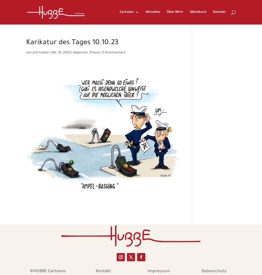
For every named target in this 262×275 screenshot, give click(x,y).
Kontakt (219, 12)
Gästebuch (198, 12)
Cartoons (127, 12)
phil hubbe (40, 53)
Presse (95, 53)
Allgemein (80, 53)
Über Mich (175, 12)
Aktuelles (153, 12)
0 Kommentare (113, 53)
